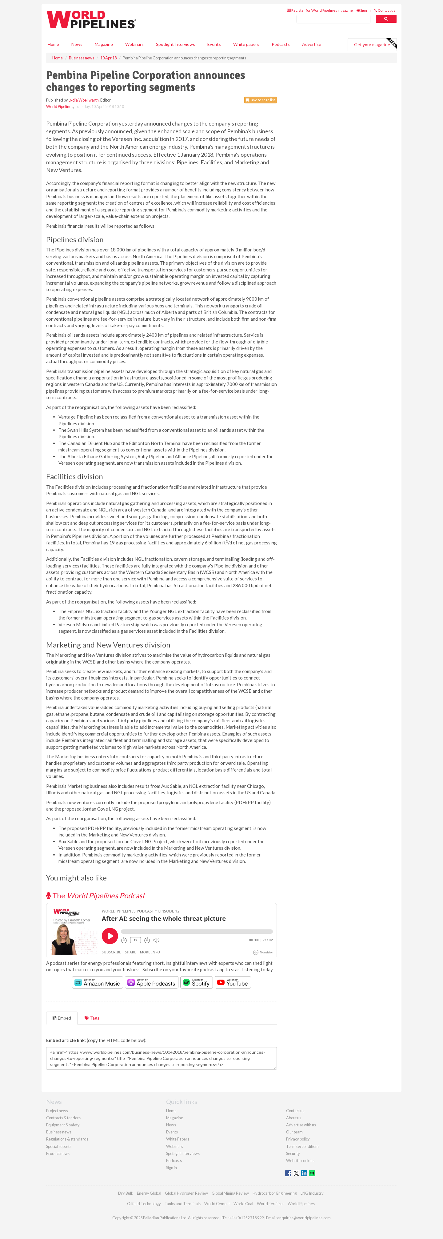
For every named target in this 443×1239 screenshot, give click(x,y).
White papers (246, 44)
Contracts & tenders (63, 1117)
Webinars (134, 44)
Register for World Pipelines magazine (320, 10)
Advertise (311, 44)
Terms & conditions (302, 1146)
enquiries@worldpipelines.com (304, 1217)
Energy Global (149, 1193)
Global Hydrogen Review (186, 1193)
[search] (333, 19)
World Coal (243, 1203)
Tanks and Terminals (183, 1203)
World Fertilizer (270, 1203)
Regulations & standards (67, 1139)
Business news (58, 1131)
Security (293, 1153)
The (95, 895)
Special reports (58, 1146)
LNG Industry (312, 1193)
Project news (57, 1110)
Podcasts (281, 44)
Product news (58, 1153)
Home (53, 44)
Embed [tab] (62, 1017)
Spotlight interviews (175, 44)
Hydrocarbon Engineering (275, 1193)
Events (214, 44)
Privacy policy (298, 1139)
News (171, 1124)
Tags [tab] (92, 1017)
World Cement (217, 1203)
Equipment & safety (63, 1124)
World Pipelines (59, 106)
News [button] (76, 44)
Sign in (364, 10)
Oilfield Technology (144, 1203)
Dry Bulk (125, 1193)
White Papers (177, 1139)
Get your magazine (375, 43)
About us (293, 1117)
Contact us (384, 10)
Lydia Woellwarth (84, 100)
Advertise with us (301, 1124)
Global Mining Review (230, 1193)
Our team (294, 1131)
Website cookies (300, 1160)
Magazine (104, 44)
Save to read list (260, 100)
